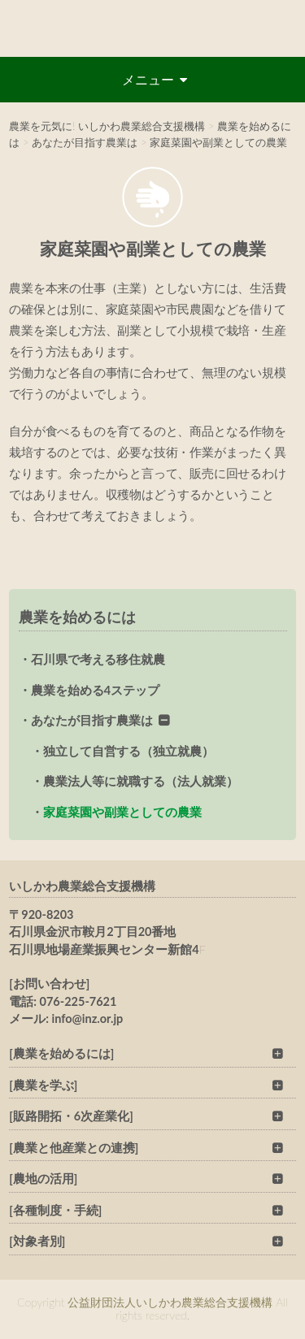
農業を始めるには (77, 617)
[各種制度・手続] (55, 1210)
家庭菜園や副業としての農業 (122, 811)
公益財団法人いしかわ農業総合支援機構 (152, 28)
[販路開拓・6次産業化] (71, 1116)
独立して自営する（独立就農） (128, 750)
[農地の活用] (43, 1178)
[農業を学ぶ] (43, 1085)
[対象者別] (37, 1241)
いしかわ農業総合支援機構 (82, 886)
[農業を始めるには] (61, 1053)
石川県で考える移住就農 (98, 659)
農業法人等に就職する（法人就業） (140, 781)
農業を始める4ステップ (95, 689)
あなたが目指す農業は (92, 720)
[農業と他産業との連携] (73, 1148)
